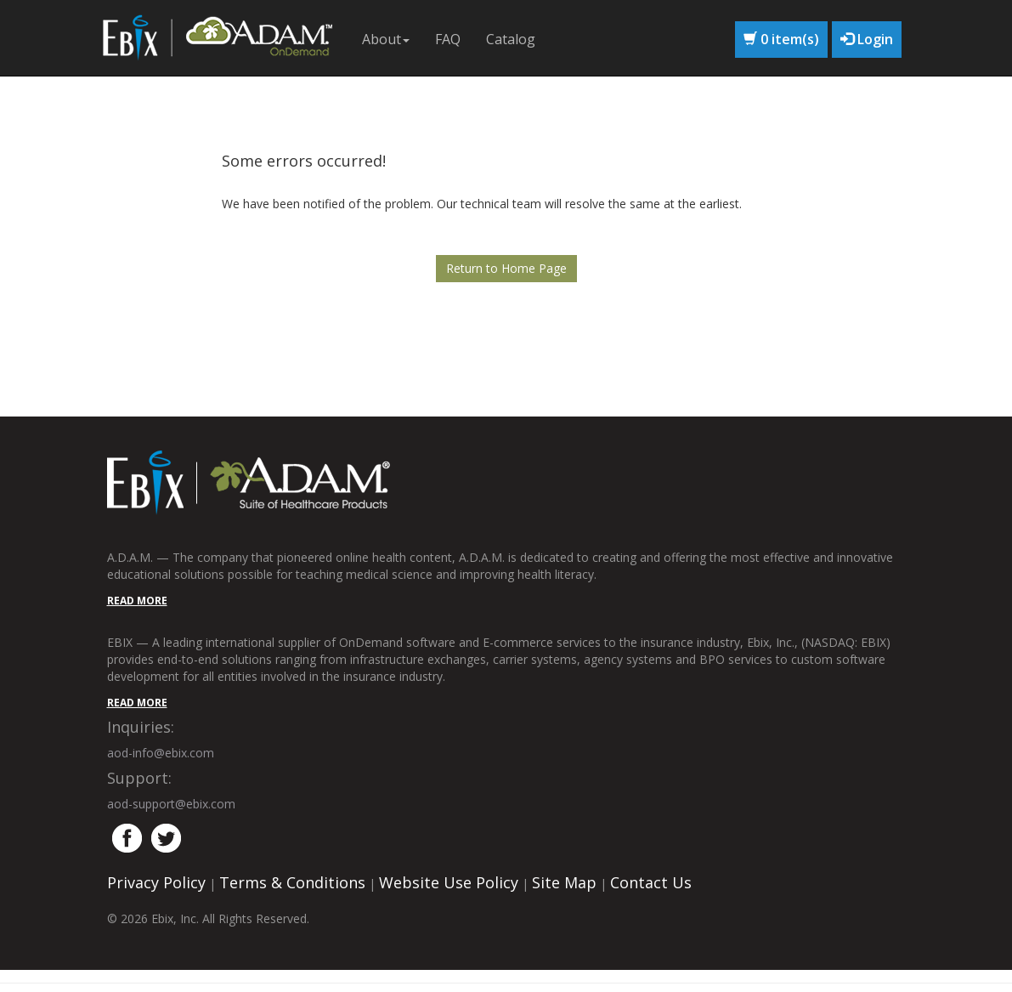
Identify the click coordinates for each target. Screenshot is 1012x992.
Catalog (510, 39)
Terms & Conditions (292, 882)
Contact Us (651, 882)
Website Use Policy (448, 882)
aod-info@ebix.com (160, 753)
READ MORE (137, 600)
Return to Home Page (506, 268)
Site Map (564, 882)
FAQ (448, 39)
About (386, 39)
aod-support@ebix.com (171, 804)
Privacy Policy (156, 882)
